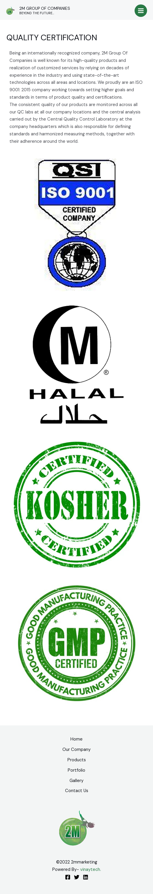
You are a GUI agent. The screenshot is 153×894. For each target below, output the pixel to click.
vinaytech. (90, 869)
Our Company (76, 749)
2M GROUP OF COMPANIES (44, 8)
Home (76, 739)
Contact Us (76, 791)
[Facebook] (67, 877)
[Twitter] (76, 877)
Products (76, 760)
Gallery (76, 781)
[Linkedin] (85, 877)
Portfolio (76, 770)
